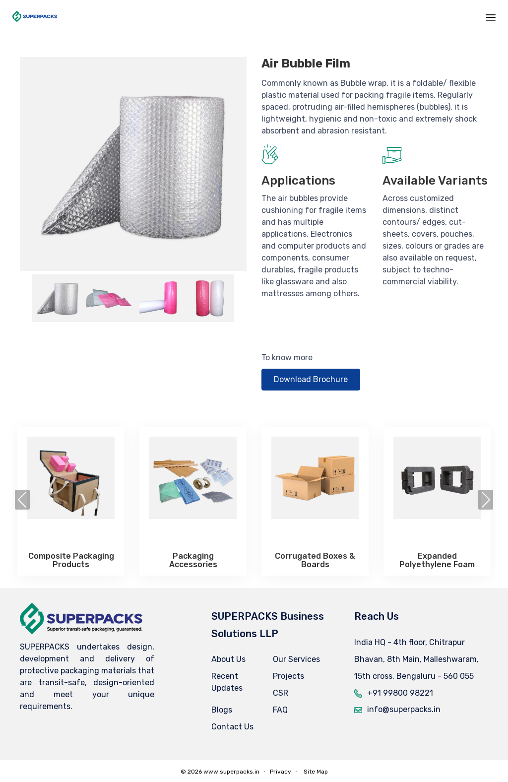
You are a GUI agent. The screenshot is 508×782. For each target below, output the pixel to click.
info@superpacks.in (404, 709)
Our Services (296, 659)
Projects (288, 676)
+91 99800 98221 (400, 693)
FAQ (280, 710)
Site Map (316, 771)
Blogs (221, 710)
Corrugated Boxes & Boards (315, 560)
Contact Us (232, 726)
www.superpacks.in (231, 771)
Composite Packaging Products (71, 560)
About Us (228, 659)
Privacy (280, 771)
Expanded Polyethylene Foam (437, 560)
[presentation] (22, 500)
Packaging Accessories (193, 560)
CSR (280, 693)
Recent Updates (227, 682)
